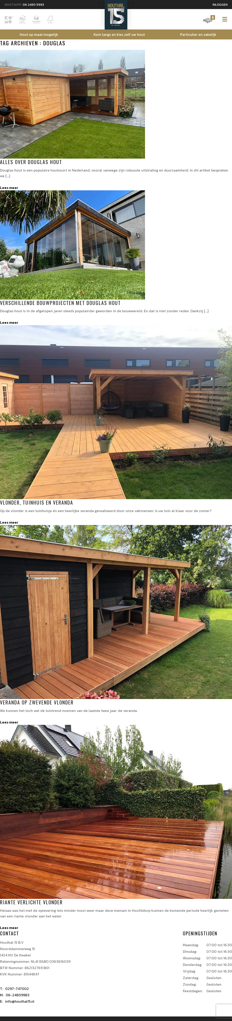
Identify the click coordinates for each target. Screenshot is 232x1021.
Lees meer (9, 187)
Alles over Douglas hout (31, 161)
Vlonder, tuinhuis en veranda (36, 502)
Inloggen (220, 4)
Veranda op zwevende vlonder (37, 702)
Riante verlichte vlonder (31, 902)
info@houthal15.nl (17, 1001)
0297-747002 (14, 988)
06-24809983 (14, 995)
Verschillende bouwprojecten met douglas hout (60, 302)
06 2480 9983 (33, 4)
